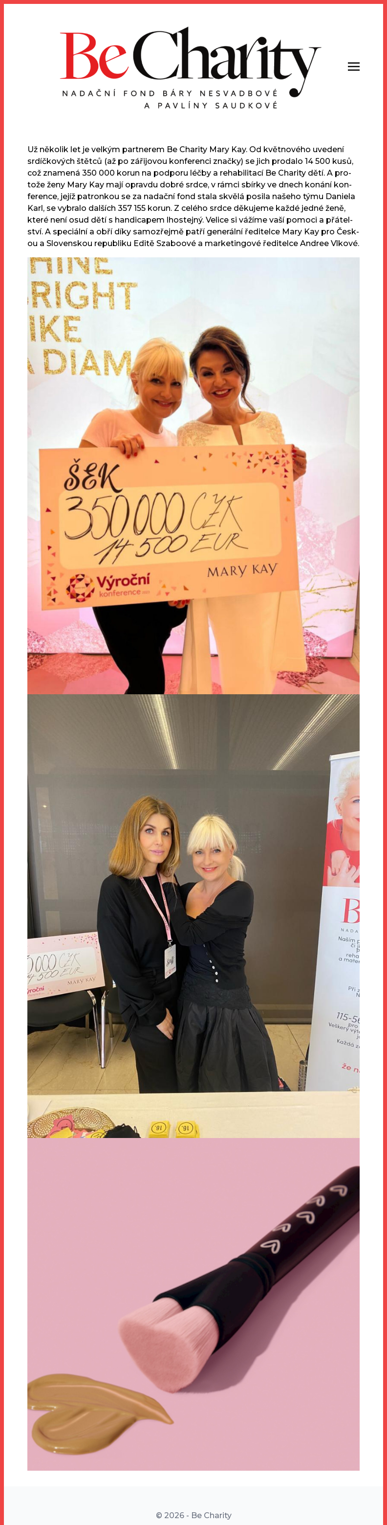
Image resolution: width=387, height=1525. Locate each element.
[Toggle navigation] (354, 65)
